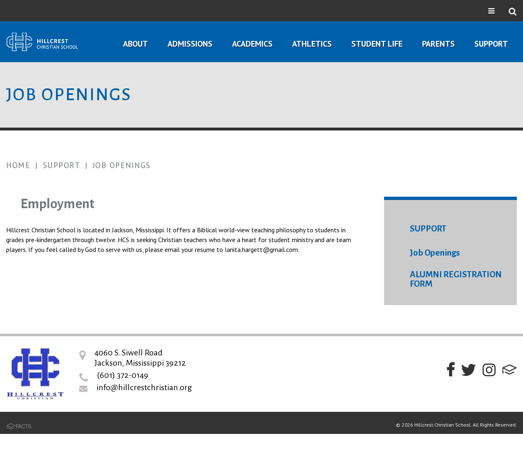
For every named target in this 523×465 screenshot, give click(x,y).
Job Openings (122, 165)
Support (61, 165)
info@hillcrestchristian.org (144, 387)
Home (18, 165)
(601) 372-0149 (122, 375)
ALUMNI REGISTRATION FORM (456, 279)
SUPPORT (428, 229)
